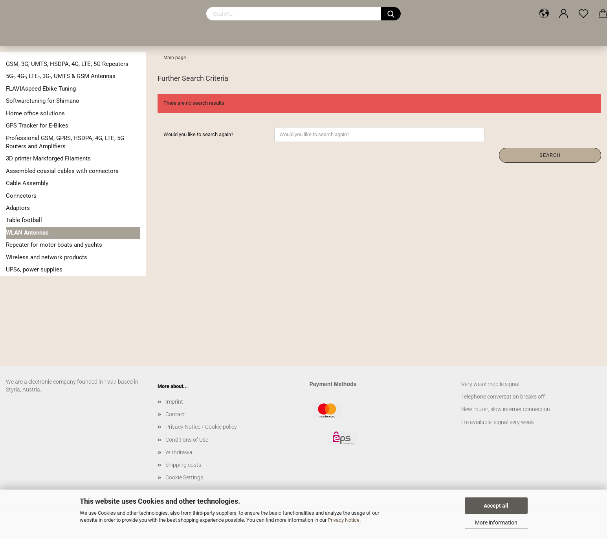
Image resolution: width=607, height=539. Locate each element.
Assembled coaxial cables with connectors (62, 171)
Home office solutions (35, 113)
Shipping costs (183, 465)
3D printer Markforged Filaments (48, 158)
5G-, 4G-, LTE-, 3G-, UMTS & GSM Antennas (61, 76)
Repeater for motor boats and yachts (54, 244)
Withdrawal (179, 452)
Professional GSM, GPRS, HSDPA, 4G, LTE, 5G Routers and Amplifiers (65, 142)
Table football (24, 220)
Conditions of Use (186, 440)
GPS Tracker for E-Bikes (37, 125)
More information (496, 522)
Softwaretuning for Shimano (42, 100)
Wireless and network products (46, 257)
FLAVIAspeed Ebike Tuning (41, 88)
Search (550, 155)
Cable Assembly (27, 183)
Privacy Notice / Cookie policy (201, 427)
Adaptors (18, 207)
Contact (175, 414)
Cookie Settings (184, 477)
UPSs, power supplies (34, 269)
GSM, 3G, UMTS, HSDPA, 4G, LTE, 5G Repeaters (67, 63)
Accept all (496, 506)
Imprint (174, 402)
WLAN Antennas (27, 232)
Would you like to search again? (198, 134)
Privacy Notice (343, 520)
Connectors (21, 195)
